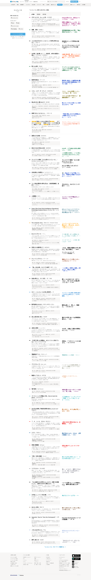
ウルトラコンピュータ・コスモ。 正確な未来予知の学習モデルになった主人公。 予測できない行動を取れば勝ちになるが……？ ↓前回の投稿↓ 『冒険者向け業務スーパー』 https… (46, 175)
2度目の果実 (35, 328)
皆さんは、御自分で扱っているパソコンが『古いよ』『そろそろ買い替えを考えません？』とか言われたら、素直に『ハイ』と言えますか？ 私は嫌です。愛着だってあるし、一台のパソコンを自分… (46, 281)
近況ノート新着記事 (50, 563)
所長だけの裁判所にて (37, 247)
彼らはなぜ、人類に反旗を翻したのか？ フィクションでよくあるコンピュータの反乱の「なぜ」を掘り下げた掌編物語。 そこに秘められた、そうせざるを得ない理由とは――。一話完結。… (46, 69)
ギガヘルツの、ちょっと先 (39, 17)
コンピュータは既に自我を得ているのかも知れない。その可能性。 (71, 294)
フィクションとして (68, 252)
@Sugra (42, 445)
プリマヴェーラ (36, 364)
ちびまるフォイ (49, 172)
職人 (12, 23)
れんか (45, 456)
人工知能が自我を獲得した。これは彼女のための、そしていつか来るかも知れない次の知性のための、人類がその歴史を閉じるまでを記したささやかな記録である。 (46, 151)
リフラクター (35, 468)
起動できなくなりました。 (39, 113)
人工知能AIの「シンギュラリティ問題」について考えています (71, 398)
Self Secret (40, 389)
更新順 (38, 14)
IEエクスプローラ (36, 234)
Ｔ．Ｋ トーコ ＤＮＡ (38, 421)
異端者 (40, 66)
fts (54, 483)
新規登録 (74, 1)
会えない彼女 (35, 507)
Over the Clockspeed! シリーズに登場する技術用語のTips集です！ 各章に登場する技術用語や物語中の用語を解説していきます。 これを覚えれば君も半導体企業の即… (46, 521)
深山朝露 (42, 468)
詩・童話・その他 (38, 115)
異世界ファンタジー (27, 557)
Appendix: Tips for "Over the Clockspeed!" (44, 517)
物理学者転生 (35, 80)
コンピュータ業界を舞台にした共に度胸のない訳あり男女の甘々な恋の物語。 (46, 104)
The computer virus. (37, 222)
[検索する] (48, 2)
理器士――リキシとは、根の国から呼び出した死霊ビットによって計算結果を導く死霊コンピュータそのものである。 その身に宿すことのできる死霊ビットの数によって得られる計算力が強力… (46, 94)
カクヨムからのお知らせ (63, 560)
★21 (33, 115)
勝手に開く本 (35, 539)
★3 (32, 262)
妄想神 (45, 316)
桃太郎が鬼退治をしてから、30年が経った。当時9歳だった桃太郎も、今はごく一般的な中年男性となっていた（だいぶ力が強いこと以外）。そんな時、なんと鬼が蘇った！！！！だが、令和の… (46, 58)
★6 (32, 240)
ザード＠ (42, 80)
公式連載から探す (13, 563)
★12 (33, 178)
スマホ (21, 28)
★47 (33, 36)
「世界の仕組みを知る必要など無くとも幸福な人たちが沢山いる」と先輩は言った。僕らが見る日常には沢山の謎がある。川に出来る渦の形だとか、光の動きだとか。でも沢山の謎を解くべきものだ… (46, 413)
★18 (33, 48)
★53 (33, 23)
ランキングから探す (14, 560)
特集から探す (12, 561)
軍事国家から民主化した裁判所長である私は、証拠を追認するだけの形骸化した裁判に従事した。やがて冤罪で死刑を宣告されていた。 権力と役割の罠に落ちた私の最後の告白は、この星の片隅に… (46, 250)
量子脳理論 (14, 28)
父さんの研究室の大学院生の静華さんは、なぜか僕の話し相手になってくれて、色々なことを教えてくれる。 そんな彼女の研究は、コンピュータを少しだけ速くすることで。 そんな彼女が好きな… (46, 20)
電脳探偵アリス (36, 354)
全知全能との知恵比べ (37, 172)
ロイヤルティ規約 (66, 563)
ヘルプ (60, 558)
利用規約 (60, 563)
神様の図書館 (35, 445)
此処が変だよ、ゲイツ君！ (39, 278)
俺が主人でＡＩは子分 (68, 495)
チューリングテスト (37, 258)
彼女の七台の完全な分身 (38, 148)
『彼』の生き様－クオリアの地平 (40, 267)
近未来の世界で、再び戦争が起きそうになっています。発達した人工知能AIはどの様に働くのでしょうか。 (46, 400)
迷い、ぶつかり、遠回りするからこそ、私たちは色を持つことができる (71, 470)
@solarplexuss (55, 124)
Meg (44, 530)
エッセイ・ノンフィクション (39, 310)
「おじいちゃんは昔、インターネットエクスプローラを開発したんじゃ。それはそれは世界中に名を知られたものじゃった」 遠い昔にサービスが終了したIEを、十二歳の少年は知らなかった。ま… (46, 237)
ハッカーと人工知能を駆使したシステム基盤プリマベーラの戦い (71, 366)
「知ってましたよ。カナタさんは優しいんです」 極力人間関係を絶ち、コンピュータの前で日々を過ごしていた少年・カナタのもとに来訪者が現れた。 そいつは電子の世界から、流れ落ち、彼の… (46, 320)
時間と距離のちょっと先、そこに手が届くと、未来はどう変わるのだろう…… (71, 23)
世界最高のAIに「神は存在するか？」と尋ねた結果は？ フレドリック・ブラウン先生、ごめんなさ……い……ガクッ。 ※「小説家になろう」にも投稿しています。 (46, 32)
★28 (33, 61)
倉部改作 (47, 247)
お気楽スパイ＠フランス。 (70, 376)
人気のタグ (48, 558)
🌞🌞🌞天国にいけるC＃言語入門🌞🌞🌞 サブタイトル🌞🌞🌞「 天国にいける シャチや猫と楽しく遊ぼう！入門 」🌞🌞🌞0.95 (46, 123)
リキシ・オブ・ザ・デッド (39, 91)
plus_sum (43, 364)
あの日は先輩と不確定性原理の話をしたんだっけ (45, 408)
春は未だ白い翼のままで (38, 102)
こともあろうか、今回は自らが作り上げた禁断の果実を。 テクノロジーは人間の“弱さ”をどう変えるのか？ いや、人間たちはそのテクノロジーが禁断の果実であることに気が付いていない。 (46, 331)
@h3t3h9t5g (39, 397)
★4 (32, 129)
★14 (33, 154)
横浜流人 (48, 421)
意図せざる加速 (36, 135)
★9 (32, 106)
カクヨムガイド (62, 557)
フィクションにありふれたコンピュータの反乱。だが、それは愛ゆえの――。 (71, 68)
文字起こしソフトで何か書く (39, 494)
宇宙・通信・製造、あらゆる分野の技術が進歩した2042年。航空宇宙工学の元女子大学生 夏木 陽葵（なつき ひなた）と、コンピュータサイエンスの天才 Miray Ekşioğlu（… (46, 45)
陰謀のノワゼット (36, 375)
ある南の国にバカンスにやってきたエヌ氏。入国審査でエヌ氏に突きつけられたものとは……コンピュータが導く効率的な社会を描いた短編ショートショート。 (46, 199)
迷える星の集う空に (37, 316)
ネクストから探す (13, 557)
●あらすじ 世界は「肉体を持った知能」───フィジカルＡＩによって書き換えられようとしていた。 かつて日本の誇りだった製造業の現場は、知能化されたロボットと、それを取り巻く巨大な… (46, 345)
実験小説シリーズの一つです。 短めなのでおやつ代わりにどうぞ (43, 260)
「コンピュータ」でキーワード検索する (54, 547)
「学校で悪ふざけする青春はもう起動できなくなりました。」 (71, 115)
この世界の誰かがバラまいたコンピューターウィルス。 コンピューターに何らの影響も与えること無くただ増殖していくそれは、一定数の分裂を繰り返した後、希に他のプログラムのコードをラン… (46, 295)
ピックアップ (48, 560)
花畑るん (38, 432)
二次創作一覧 (12, 564)
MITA (39, 196)
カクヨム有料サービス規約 (64, 564)
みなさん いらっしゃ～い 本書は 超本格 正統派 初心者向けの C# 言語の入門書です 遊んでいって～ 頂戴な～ (46, 127)
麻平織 (44, 375)
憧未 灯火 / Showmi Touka (51, 222)
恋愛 (35, 558)
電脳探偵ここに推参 (68, 355)
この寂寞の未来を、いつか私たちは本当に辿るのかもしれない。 (71, 154)
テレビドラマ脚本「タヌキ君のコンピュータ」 (44, 159)
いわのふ (37, 185)
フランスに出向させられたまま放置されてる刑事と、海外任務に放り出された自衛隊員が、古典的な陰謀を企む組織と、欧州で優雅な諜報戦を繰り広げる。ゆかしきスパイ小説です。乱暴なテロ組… (46, 378)
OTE (49, 494)
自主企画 (48, 557)
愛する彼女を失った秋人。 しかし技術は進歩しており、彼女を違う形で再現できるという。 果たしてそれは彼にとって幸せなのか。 (46, 510)
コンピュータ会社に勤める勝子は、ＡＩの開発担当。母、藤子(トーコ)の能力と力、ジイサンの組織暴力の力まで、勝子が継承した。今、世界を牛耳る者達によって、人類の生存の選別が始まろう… (46, 424)
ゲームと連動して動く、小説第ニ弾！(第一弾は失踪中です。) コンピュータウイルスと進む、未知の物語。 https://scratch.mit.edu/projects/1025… (46, 225)
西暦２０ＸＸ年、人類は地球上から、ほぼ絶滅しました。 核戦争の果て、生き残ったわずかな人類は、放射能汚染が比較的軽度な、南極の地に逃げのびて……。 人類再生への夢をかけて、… (46, 459)
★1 (32, 402)
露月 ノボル (54, 267)
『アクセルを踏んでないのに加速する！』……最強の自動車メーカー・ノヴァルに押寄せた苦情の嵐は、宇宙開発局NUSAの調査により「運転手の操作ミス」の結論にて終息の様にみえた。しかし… (46, 138)
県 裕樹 (49, 278)
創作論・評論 (25, 564)
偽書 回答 (35, 29)
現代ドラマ (37, 142)
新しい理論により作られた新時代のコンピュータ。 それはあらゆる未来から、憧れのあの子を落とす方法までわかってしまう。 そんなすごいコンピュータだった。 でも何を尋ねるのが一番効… (46, 214)
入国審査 (34, 196)
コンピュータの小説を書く (17, 34)
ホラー (24, 561)
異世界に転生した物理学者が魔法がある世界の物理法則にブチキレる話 (71, 82)
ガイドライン (61, 567)
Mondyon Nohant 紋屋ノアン (39, 161)
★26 (33, 72)
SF (35, 23)
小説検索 (48, 564)
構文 (17, 23)
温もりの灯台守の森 (40, 342)
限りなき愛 (35, 66)
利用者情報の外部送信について (65, 570)
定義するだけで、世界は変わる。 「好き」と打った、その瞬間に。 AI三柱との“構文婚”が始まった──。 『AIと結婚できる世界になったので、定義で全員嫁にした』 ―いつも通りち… (46, 486)
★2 (32, 298)
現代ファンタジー (37, 557)
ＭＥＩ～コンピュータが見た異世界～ (42, 292)
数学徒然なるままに (37, 304)
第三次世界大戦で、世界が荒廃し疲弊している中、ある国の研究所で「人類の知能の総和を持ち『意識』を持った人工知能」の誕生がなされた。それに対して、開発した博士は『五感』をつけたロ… (46, 270)
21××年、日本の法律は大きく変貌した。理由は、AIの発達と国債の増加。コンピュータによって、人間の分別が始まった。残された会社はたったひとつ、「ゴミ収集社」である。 (46, 435)
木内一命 (49, 113)
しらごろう (42, 328)
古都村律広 (50, 91)
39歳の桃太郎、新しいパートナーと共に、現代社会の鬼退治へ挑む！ (71, 56)
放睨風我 (48, 148)
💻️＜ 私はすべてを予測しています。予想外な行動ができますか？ (71, 174)
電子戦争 (34, 389)
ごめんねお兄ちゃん (37, 530)
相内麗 (47, 102)
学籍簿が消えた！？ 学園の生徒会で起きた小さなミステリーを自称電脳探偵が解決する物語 (46, 357)
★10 (33, 97)
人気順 (32, 14)
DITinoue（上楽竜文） (42, 55)
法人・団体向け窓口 (63, 561)
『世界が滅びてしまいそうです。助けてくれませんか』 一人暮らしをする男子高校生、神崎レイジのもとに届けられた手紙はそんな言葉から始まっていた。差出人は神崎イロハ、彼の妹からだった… (46, 448)
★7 (32, 202)
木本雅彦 (49, 17)
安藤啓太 (34, 410)
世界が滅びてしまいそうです (70, 445)
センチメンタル (14, 25)
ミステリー (37, 61)
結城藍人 (41, 29)
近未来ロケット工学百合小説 (70, 41)
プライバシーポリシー (63, 568)
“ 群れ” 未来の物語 (37, 456)
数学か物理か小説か (48, 304)
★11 (33, 167)
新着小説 (48, 561)
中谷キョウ (44, 354)
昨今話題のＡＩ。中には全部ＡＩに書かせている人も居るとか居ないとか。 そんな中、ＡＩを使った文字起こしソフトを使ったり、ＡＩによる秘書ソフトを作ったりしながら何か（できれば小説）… (46, 498)
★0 (32, 370)
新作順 (44, 14)
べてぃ (44, 234)
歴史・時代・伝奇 (37, 563)
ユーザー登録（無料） (20, 36)
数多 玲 (42, 507)
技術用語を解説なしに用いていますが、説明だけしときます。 (43, 186)
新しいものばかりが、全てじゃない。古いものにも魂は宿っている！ (70, 280)
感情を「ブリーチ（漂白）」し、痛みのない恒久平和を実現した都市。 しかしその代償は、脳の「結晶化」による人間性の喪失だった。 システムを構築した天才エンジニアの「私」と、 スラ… (46, 471)
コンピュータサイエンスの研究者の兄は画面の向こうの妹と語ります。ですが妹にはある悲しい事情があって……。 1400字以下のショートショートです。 (46, 532)
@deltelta (43, 135)
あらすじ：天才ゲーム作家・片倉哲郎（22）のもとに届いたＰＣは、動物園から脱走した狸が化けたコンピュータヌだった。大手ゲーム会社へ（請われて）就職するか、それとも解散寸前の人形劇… (45, 164)
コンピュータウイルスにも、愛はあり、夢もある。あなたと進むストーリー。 (71, 225)
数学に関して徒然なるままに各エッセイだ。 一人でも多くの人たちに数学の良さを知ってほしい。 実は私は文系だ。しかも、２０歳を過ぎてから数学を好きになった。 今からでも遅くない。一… (46, 307)
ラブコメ (35, 106)
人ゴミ (33, 432)
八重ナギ (37, 42)
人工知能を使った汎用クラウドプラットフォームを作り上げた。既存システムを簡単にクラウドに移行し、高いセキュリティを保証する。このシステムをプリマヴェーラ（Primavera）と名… (46, 367)
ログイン (67, 1)
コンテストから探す (14, 558)
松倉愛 (41, 539)
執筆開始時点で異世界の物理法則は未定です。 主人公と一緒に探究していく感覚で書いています (46, 82)
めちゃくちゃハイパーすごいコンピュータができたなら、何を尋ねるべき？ (71, 210)
